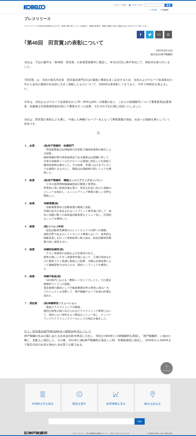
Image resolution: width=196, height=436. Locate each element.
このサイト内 (136, 5)
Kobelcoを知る (42, 403)
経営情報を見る (116, 403)
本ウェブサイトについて (120, 433)
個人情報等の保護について (97, 433)
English (165, 10)
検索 (140, 421)
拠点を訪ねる (152, 403)
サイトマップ (78, 433)
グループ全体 (120, 5)
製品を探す (79, 403)
